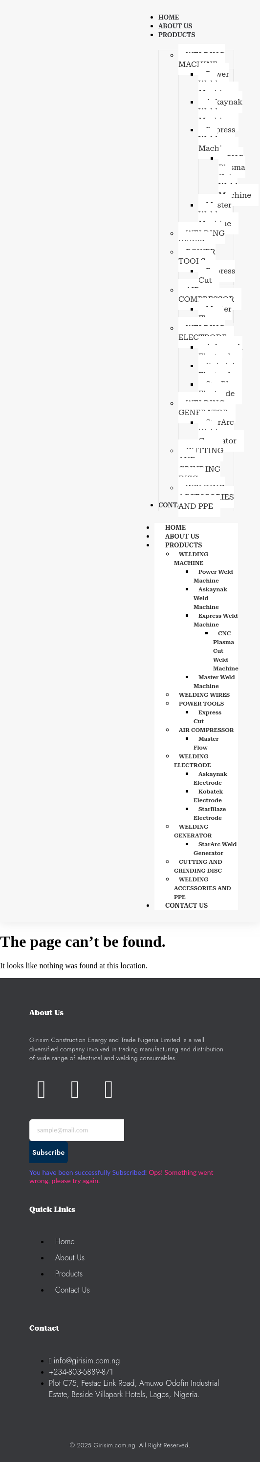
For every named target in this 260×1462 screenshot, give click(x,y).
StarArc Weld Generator (215, 848)
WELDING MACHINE (191, 558)
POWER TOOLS (201, 703)
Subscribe (48, 1152)
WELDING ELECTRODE (192, 761)
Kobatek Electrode (208, 796)
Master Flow (206, 743)
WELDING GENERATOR (193, 831)
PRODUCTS (194, 545)
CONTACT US (186, 905)
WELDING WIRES (204, 694)
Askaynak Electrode (210, 778)
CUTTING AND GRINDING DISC (198, 866)
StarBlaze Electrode (210, 813)
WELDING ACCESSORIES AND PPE (202, 888)
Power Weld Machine (213, 576)
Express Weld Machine (216, 620)
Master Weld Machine (214, 681)
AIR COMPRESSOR (206, 730)
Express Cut (207, 717)
